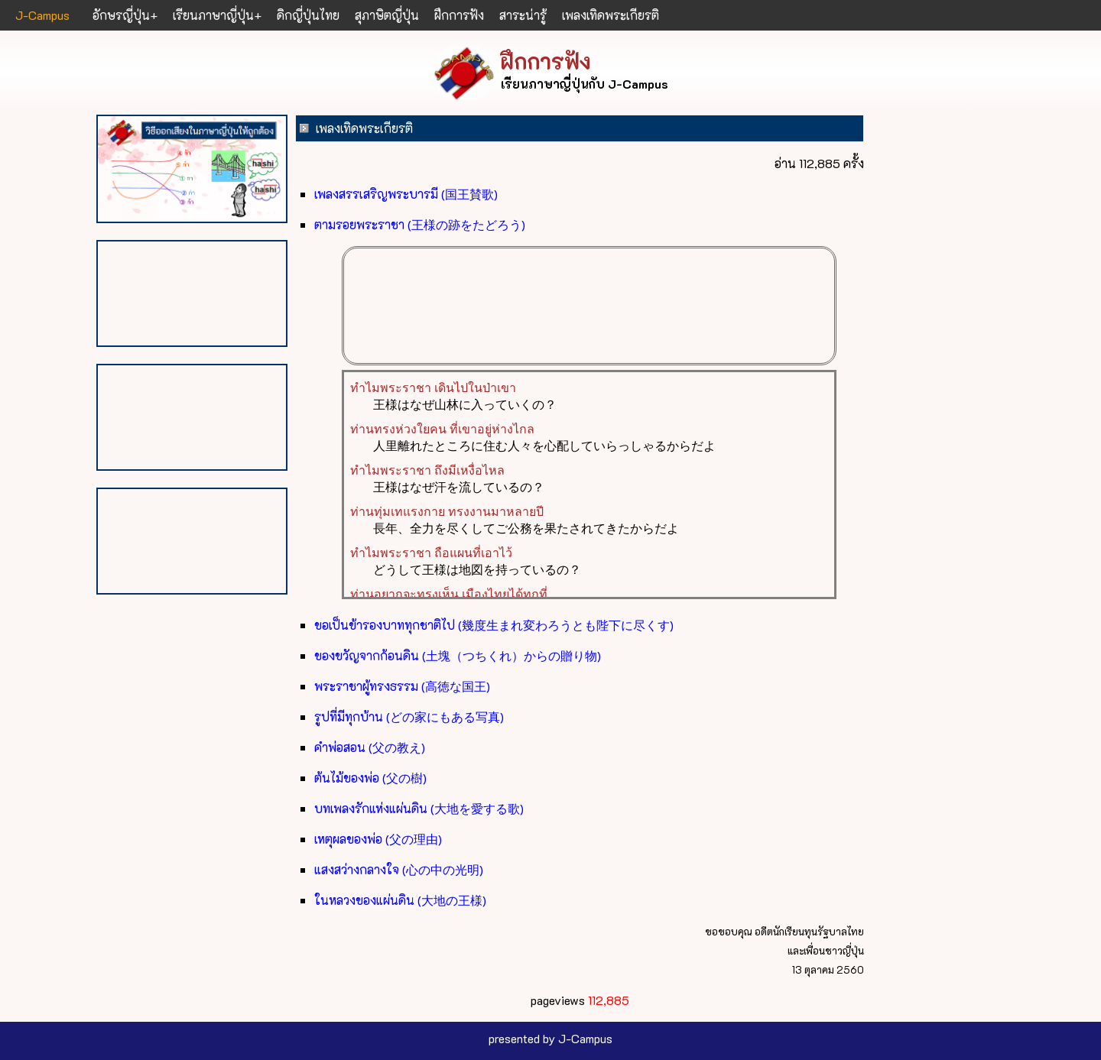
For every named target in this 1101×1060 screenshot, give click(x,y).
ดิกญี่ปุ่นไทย (308, 15)
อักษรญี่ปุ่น (121, 15)
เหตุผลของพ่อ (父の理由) (378, 839)
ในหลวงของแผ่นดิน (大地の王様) (400, 900)
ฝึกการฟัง (459, 15)
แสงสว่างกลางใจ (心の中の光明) (398, 869)
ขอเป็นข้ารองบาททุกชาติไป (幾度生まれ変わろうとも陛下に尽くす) (494, 625)
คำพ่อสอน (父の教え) (369, 747)
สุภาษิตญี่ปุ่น (387, 15)
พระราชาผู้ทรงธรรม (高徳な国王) (402, 686)
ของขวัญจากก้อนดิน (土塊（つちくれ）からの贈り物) (457, 655)
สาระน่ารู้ (523, 15)
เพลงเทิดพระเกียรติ (610, 15)
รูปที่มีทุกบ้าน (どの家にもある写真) (409, 716)
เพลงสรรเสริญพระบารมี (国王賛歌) (406, 194)
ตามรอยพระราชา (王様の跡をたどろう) (419, 224)
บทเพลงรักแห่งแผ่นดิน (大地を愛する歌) (419, 808)
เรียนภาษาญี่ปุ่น (213, 15)
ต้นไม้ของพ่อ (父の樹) (370, 778)
